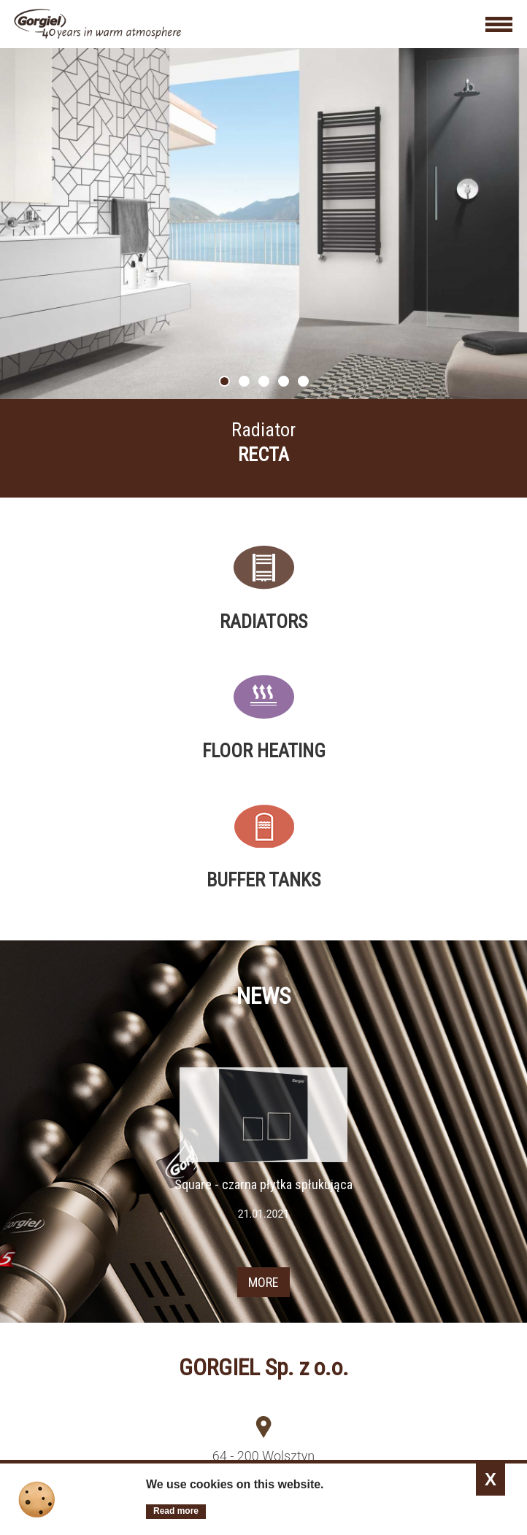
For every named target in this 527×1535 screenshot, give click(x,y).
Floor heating (264, 751)
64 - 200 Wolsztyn (263, 1456)
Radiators (263, 622)
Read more (176, 1511)
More (263, 448)
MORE (263, 1282)
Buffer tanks (263, 880)
